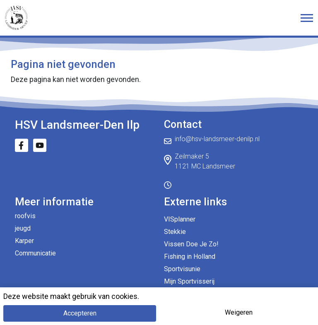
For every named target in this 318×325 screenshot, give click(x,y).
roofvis (25, 216)
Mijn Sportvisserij (189, 281)
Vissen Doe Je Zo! (191, 244)
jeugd (23, 228)
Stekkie (175, 232)
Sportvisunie (182, 269)
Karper (24, 241)
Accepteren (79, 313)
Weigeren (239, 312)
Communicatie (35, 253)
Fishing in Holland (189, 256)
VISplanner (179, 219)
